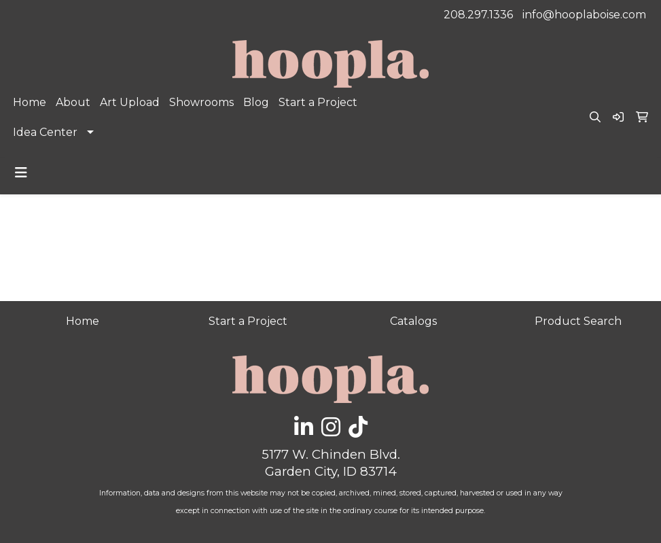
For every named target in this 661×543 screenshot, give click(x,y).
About (73, 102)
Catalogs (413, 321)
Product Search (578, 321)
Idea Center (45, 132)
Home (29, 102)
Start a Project (318, 102)
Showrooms (201, 102)
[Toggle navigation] (21, 172)
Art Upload (130, 102)
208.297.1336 (478, 14)
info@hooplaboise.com (584, 14)
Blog (256, 102)
